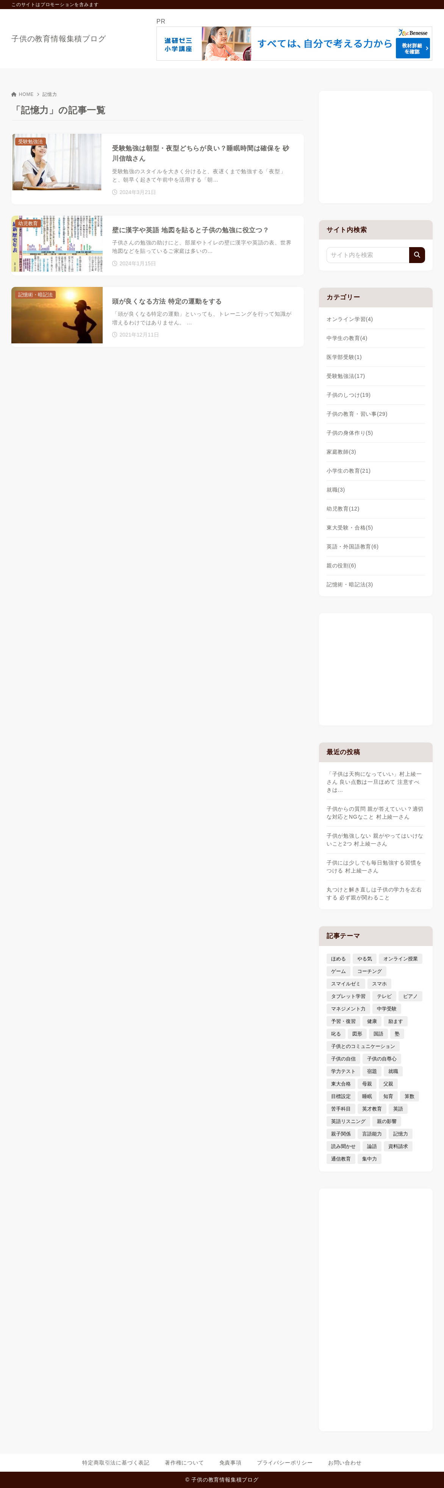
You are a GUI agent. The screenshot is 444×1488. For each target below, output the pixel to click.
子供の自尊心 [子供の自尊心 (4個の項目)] (382, 1059)
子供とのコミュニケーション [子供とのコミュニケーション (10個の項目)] (363, 1046)
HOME (22, 94)
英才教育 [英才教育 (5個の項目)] (372, 1109)
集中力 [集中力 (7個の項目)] (369, 1159)
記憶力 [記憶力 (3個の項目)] (400, 1134)
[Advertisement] (375, 146)
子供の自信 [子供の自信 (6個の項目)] (343, 1059)
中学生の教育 (347, 338)
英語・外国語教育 (353, 547)
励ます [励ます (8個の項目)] (395, 1021)
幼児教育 (343, 509)
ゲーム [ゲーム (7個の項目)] (338, 971)
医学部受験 (344, 357)
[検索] (417, 255)
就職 (336, 490)
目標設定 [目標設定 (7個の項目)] (341, 1096)
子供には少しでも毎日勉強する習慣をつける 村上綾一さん (374, 867)
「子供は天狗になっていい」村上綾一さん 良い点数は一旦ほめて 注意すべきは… (374, 782)
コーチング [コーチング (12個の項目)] (369, 971)
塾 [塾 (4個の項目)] (397, 1034)
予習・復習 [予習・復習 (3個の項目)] (343, 1021)
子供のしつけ (349, 395)
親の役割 (341, 565)
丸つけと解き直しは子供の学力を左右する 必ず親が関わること (374, 894)
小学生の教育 (349, 471)
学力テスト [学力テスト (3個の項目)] (343, 1071)
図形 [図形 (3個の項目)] (357, 1034)
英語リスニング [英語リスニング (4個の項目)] (348, 1121)
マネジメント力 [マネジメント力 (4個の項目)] (348, 1009)
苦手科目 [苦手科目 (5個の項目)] (341, 1109)
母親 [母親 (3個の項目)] (367, 1084)
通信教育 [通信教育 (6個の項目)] (341, 1159)
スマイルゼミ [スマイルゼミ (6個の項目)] (346, 984)
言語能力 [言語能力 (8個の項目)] (372, 1134)
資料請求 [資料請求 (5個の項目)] (398, 1146)
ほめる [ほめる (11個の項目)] (338, 959)
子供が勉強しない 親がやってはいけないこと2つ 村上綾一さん (375, 840)
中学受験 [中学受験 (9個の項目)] (387, 1009)
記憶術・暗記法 (350, 584)
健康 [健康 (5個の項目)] (372, 1021)
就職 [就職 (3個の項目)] (393, 1071)
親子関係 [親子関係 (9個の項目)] (341, 1134)
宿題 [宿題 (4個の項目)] (372, 1071)
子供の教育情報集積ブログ (58, 38)
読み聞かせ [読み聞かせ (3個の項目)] (343, 1146)
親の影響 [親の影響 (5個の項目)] (387, 1121)
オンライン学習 (350, 319)
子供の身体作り (350, 433)
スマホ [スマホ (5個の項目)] (379, 984)
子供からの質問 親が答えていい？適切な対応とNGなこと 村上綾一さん (375, 813)
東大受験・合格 (350, 528)
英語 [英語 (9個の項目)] (398, 1109)
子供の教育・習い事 (357, 414)
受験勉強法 (346, 376)
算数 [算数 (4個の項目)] (409, 1096)
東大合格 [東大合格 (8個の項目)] (341, 1084)
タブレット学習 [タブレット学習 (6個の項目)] (348, 996)
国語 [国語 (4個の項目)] (378, 1034)
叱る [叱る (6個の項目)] (336, 1034)
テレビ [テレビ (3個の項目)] (384, 996)
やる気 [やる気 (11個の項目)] (364, 959)
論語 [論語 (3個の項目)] (372, 1146)
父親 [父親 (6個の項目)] (388, 1084)
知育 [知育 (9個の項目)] (388, 1096)
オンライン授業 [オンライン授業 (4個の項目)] (400, 959)
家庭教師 (341, 452)
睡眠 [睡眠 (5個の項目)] (367, 1096)
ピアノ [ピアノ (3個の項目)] (410, 996)
